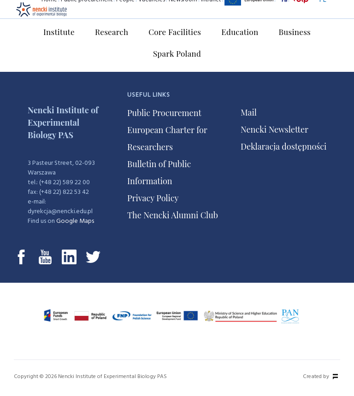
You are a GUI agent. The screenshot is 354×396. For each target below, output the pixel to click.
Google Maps (75, 221)
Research (111, 32)
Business (294, 32)
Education (239, 32)
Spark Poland (177, 53)
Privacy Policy (153, 198)
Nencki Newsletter (274, 129)
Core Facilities (174, 32)
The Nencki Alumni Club (172, 215)
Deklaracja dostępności (283, 146)
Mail (249, 112)
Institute (59, 32)
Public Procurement (164, 112)
